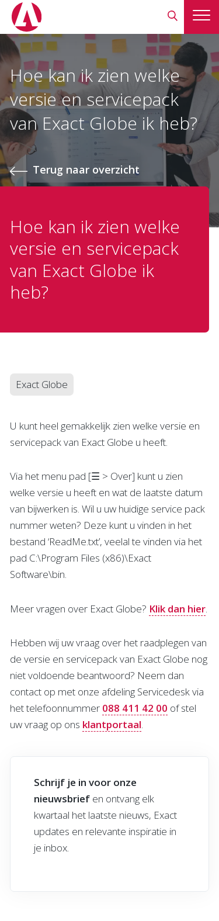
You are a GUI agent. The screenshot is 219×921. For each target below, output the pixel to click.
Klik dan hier (177, 608)
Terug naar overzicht (86, 169)
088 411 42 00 (135, 708)
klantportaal (111, 724)
